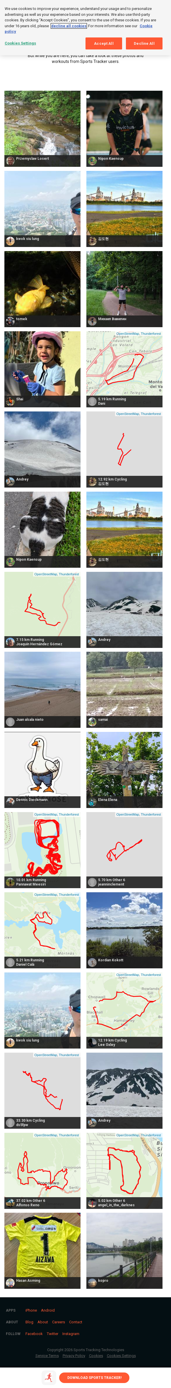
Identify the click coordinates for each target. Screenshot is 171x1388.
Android (48, 1310)
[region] (85, 27)
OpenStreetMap (128, 333)
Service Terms (47, 1355)
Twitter (52, 1334)
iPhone (31, 1310)
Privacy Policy (74, 1355)
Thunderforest (151, 333)
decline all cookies (68, 26)
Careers (58, 1322)
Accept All (103, 43)
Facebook (34, 1334)
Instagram (70, 1334)
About (42, 1322)
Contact (75, 1322)
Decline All (144, 43)
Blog (29, 1322)
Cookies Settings (121, 1355)
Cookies (96, 1355)
